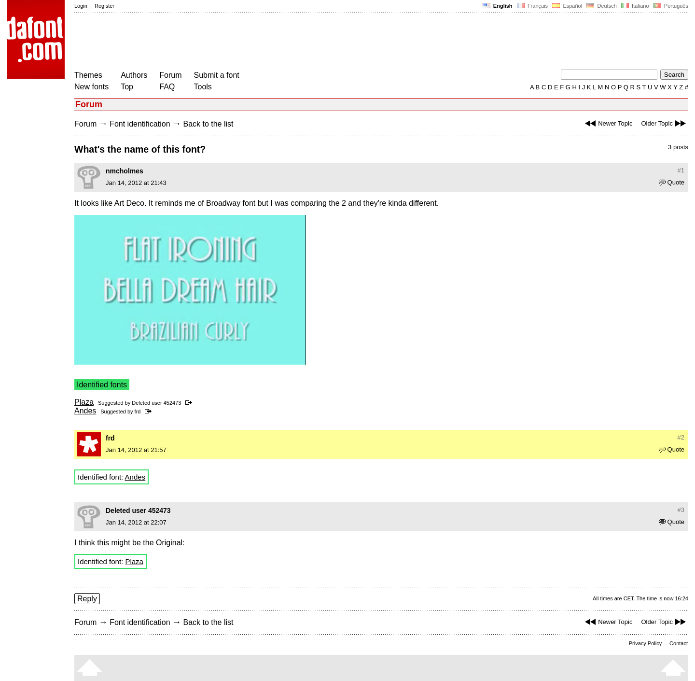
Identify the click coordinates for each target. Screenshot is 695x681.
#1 (681, 170)
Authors (134, 75)
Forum (170, 75)
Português (670, 6)
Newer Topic (607, 123)
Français (532, 6)
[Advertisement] (250, 42)
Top (127, 87)
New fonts (91, 87)
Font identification (140, 124)
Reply (87, 599)
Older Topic (664, 123)
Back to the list (208, 124)
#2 (681, 437)
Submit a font (216, 75)
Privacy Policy (645, 643)
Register (104, 6)
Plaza (84, 402)
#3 (681, 509)
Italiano (635, 6)
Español (567, 6)
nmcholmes (124, 171)
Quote (671, 182)
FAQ (167, 87)
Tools (203, 87)
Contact (678, 643)
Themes (88, 75)
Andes (85, 411)
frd (138, 411)
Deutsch (601, 6)
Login (80, 6)
